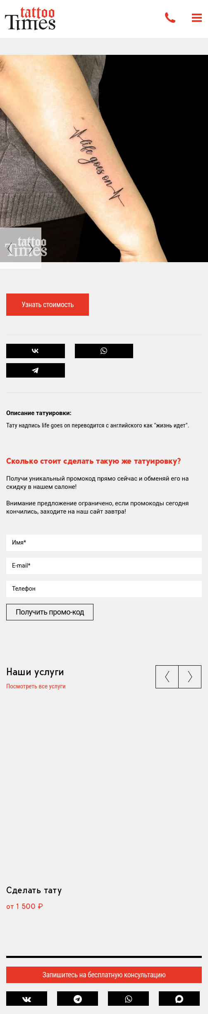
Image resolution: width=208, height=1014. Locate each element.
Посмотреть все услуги (36, 686)
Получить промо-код (50, 612)
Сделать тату (33, 889)
